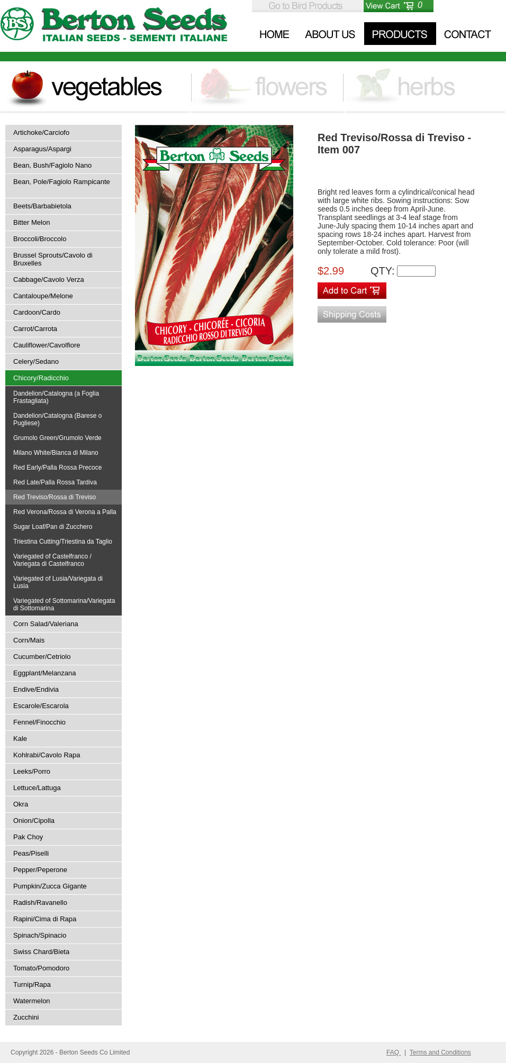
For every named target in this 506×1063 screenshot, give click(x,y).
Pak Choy (28, 837)
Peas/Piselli (31, 853)
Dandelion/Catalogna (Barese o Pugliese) (57, 419)
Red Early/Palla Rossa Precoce (57, 467)
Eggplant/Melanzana (44, 673)
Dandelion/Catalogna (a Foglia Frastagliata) (56, 397)
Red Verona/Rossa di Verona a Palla (64, 512)
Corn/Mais (28, 640)
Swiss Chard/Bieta (41, 952)
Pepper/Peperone (40, 870)
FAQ (393, 1052)
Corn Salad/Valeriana (45, 624)
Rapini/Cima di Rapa (44, 919)
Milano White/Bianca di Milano (55, 452)
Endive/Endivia (36, 689)
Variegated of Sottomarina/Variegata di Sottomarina (64, 604)
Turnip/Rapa (32, 984)
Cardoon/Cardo (36, 312)
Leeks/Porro (31, 771)
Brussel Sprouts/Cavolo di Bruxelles (53, 259)
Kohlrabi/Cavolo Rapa (46, 755)
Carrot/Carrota (35, 329)
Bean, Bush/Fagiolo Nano (52, 165)
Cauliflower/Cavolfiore (46, 345)
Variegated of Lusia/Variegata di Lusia (58, 582)
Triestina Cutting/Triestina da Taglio (62, 541)
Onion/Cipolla (34, 820)
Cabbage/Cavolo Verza (48, 279)
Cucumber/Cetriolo (41, 657)
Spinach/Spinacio (39, 935)
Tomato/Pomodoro (41, 968)
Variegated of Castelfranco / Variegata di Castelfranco (52, 560)
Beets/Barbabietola (42, 206)
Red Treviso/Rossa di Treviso (54, 497)
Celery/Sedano (36, 361)
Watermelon (31, 1001)
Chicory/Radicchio (41, 378)
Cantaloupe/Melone (43, 296)
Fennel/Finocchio (39, 722)
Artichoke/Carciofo (41, 132)
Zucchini (26, 1017)
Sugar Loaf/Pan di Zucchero (52, 526)
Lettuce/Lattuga (37, 788)
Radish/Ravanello (40, 902)
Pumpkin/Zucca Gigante (50, 886)
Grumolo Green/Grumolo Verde (57, 438)
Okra (20, 804)
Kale (20, 739)
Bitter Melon (31, 222)
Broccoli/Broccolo (39, 239)
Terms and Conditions (440, 1052)
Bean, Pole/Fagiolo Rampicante (61, 182)
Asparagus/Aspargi (42, 149)
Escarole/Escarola (41, 706)
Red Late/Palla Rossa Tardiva (55, 482)
